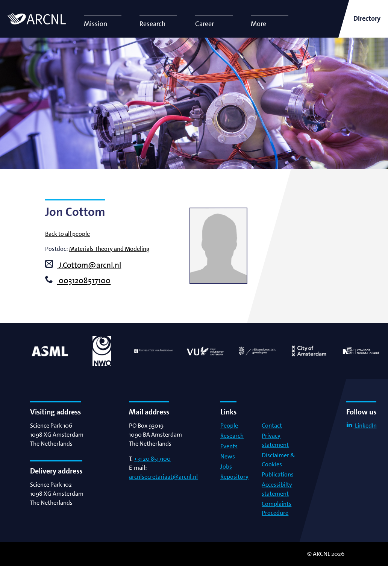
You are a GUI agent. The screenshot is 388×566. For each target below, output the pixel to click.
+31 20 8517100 (152, 459)
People (229, 425)
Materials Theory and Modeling (109, 249)
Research (232, 436)
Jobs (226, 466)
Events (229, 446)
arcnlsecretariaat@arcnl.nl (163, 477)
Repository (234, 477)
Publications (278, 474)
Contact (272, 425)
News (227, 456)
